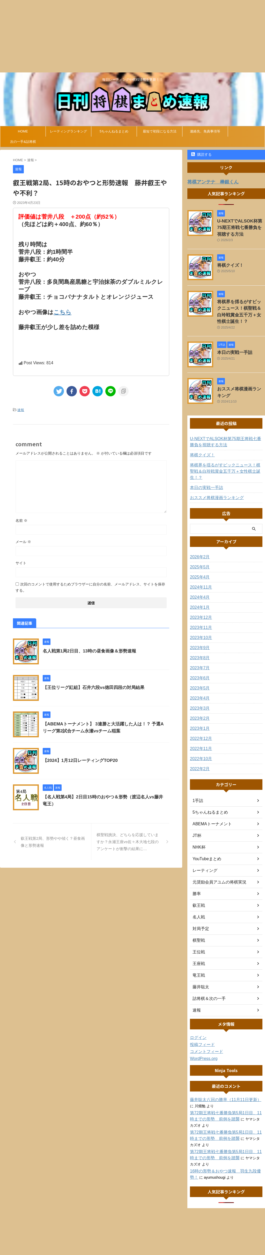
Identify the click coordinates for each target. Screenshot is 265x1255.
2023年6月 (198, 659)
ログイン (197, 1018)
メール (23, 541)
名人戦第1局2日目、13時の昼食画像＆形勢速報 (87, 650)
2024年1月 (198, 588)
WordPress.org (202, 1039)
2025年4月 (198, 558)
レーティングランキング (68, 131)
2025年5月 (198, 548)
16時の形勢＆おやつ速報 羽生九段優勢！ (224, 1152)
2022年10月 (199, 739)
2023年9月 (198, 628)
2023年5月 (198, 669)
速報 (20, 409)
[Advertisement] (132, 36)
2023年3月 (198, 689)
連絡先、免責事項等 (205, 131)
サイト (21, 562)
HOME (23, 131)
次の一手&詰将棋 (23, 142)
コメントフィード (204, 1032)
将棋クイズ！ (228, 262)
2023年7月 (198, 649)
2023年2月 (198, 699)
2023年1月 (198, 709)
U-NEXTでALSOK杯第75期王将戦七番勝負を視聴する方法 (240, 226)
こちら (62, 312)
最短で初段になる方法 (159, 131)
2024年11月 (199, 568)
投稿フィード (201, 1025)
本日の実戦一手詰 (231, 340)
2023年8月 (198, 638)
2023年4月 (198, 679)
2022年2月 (198, 749)
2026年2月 (198, 538)
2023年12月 (199, 598)
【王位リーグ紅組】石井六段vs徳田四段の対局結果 (90, 686)
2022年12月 (199, 719)
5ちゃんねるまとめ (114, 131)
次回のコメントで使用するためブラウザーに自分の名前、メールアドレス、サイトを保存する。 (90, 586)
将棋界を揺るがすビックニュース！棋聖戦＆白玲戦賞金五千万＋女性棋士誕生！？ (240, 304)
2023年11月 (199, 608)
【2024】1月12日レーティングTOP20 (78, 759)
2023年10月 (199, 618)
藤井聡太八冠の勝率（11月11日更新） (221, 1080)
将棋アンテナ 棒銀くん (208, 181)
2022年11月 (199, 729)
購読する (201, 154)
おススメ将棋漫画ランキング (240, 377)
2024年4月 (198, 578)
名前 (21, 519)
